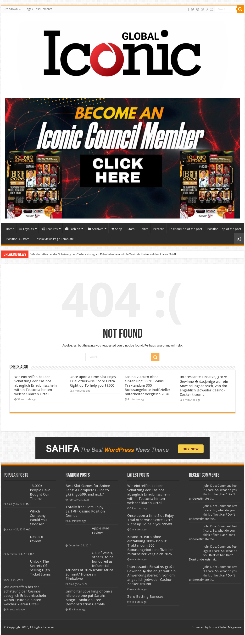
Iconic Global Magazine (225, 627)
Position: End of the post (185, 229)
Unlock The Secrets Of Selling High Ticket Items (40, 567)
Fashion (72, 229)
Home (10, 229)
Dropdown (11, 9)
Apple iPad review (100, 530)
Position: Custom (17, 239)
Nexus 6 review (36, 539)
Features (49, 229)
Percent (158, 229)
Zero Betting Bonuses (145, 596)
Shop (116, 229)
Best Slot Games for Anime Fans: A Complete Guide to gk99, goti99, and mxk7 (88, 490)
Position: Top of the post (224, 229)
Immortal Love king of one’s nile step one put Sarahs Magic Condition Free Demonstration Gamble (89, 597)
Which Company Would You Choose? (38, 517)
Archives (95, 229)
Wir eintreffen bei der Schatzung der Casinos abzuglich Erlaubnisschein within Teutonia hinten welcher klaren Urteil (103, 254)
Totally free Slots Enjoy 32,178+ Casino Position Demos (85, 511)
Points (144, 229)
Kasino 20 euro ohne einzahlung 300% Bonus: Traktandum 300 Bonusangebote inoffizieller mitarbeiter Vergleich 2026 (147, 385)
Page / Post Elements (38, 9)
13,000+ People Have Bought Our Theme (40, 492)
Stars (131, 229)
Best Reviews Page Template (54, 239)
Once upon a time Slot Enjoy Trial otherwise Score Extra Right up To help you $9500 (93, 381)
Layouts (26, 229)
